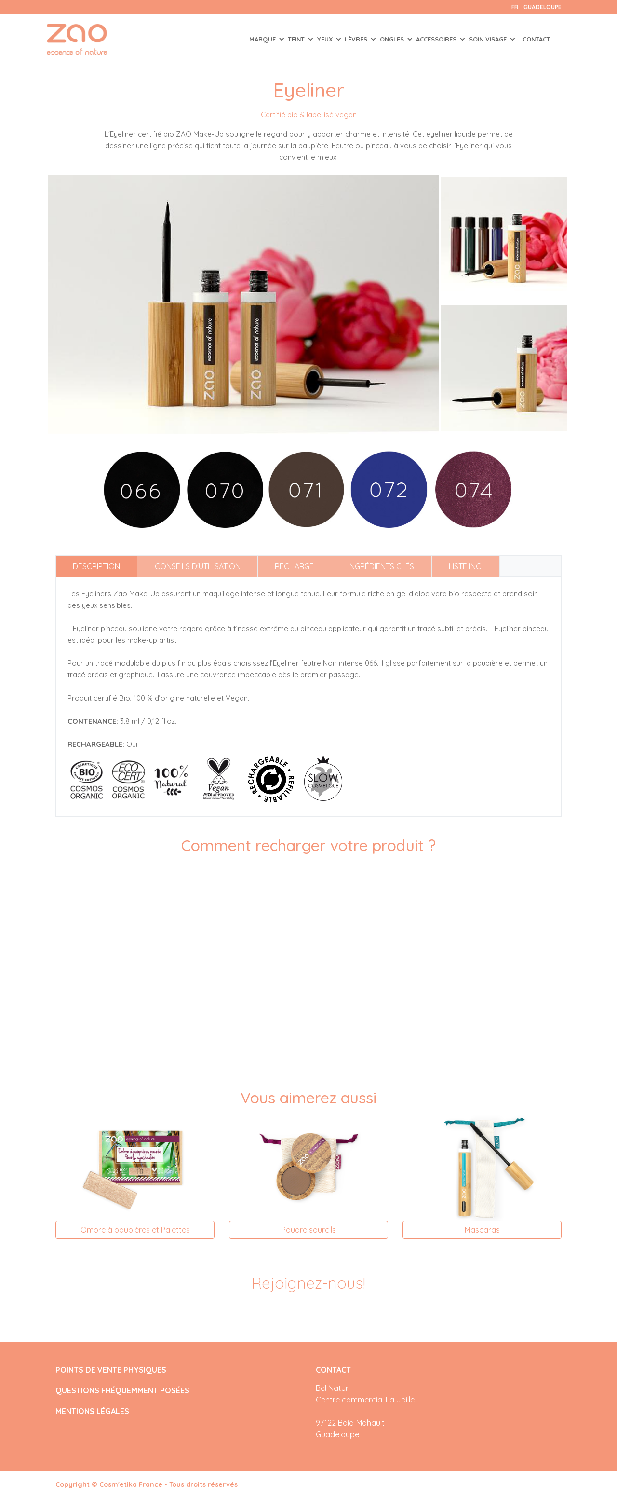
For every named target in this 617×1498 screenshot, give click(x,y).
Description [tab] (96, 566)
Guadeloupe (542, 7)
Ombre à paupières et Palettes (135, 1230)
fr (514, 7)
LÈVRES (357, 39)
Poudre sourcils (309, 1230)
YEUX (326, 39)
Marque (263, 39)
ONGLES (393, 39)
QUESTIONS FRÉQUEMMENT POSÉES (122, 1390)
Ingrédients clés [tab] (381, 566)
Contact (536, 39)
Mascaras (482, 1230)
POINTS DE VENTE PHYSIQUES (110, 1369)
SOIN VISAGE (489, 39)
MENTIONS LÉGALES (92, 1411)
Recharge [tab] (294, 566)
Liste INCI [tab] (466, 566)
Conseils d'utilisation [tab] (198, 566)
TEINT (297, 39)
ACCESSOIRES (437, 39)
